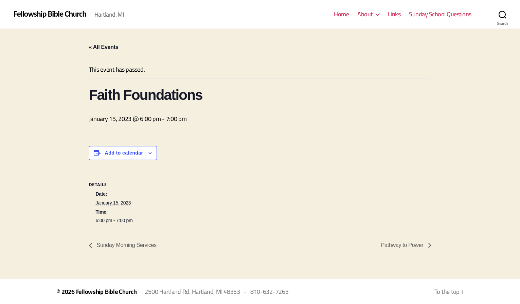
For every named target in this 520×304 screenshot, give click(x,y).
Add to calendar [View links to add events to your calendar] (124, 153)
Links (394, 14)
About (365, 14)
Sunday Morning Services (126, 245)
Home (341, 14)
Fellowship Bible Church (50, 14)
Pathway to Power (403, 245)
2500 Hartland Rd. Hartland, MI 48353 (192, 291)
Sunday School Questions (440, 14)
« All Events (104, 47)
